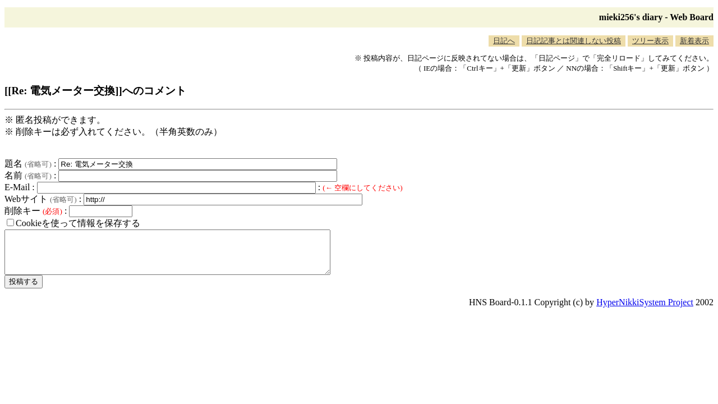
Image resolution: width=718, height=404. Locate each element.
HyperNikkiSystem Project (644, 310)
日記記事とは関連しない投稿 (573, 40)
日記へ (504, 40)
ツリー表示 (650, 40)
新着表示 (694, 40)
